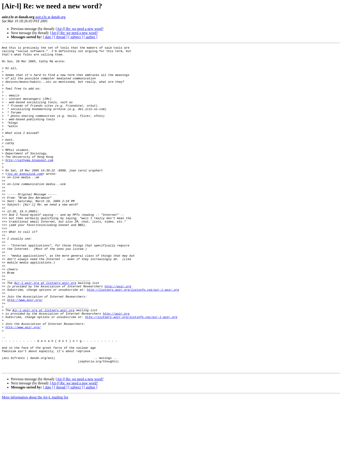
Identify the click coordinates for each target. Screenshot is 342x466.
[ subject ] (75, 37)
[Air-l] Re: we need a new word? (79, 29)
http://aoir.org (117, 335)
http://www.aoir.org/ (24, 351)
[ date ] (48, 37)
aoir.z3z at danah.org (50, 17)
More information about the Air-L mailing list (35, 462)
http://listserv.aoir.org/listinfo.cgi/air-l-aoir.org (133, 339)
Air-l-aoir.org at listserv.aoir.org (45, 330)
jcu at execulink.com (24, 200)
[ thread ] (60, 37)
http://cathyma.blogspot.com (29, 183)
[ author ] (90, 37)
